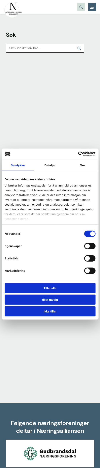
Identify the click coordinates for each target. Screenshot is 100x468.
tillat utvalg (50, 299)
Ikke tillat (50, 311)
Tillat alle (50, 288)
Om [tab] (82, 165)
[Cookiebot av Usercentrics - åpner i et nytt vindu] (78, 154)
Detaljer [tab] (50, 165)
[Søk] (45, 48)
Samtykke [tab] (18, 165)
